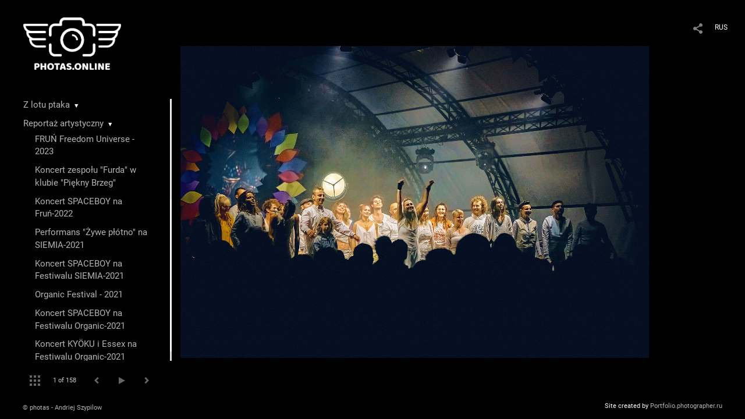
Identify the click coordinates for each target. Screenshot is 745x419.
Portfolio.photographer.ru (686, 406)
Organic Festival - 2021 (79, 294)
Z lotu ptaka (46, 105)
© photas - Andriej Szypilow (62, 407)
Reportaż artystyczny (63, 123)
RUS (721, 27)
